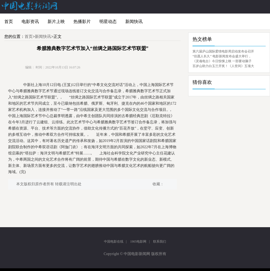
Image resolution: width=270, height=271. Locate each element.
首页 (8, 21)
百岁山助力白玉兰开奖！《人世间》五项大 (223, 66)
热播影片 (82, 21)
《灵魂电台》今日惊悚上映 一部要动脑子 (222, 61)
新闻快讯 (134, 21)
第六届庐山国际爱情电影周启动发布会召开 (223, 51)
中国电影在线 (113, 241)
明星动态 (108, 21)
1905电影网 (138, 241)
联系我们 (159, 241)
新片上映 (56, 21)
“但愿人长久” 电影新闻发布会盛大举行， (222, 56)
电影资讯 (30, 21)
